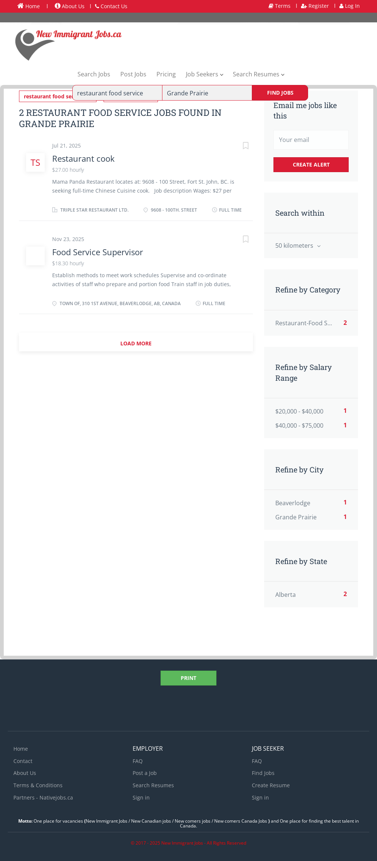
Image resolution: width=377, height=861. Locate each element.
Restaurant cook (83, 158)
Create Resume (271, 785)
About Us (70, 6)
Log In (349, 5)
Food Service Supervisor (97, 251)
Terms (280, 5)
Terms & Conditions (38, 785)
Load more (136, 343)
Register (315, 5)
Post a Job (145, 772)
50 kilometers (295, 245)
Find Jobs (280, 92)
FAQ (138, 761)
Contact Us (111, 6)
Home (28, 6)
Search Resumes (153, 785)
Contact (22, 761)
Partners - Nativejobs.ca (43, 797)
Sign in (141, 797)
